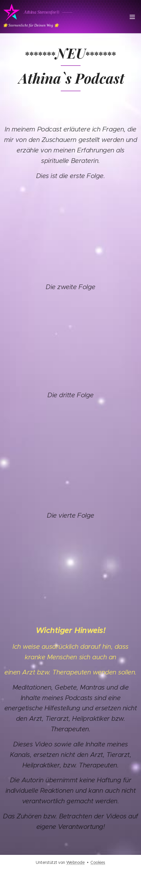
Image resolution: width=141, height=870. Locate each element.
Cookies (97, 862)
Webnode (75, 862)
